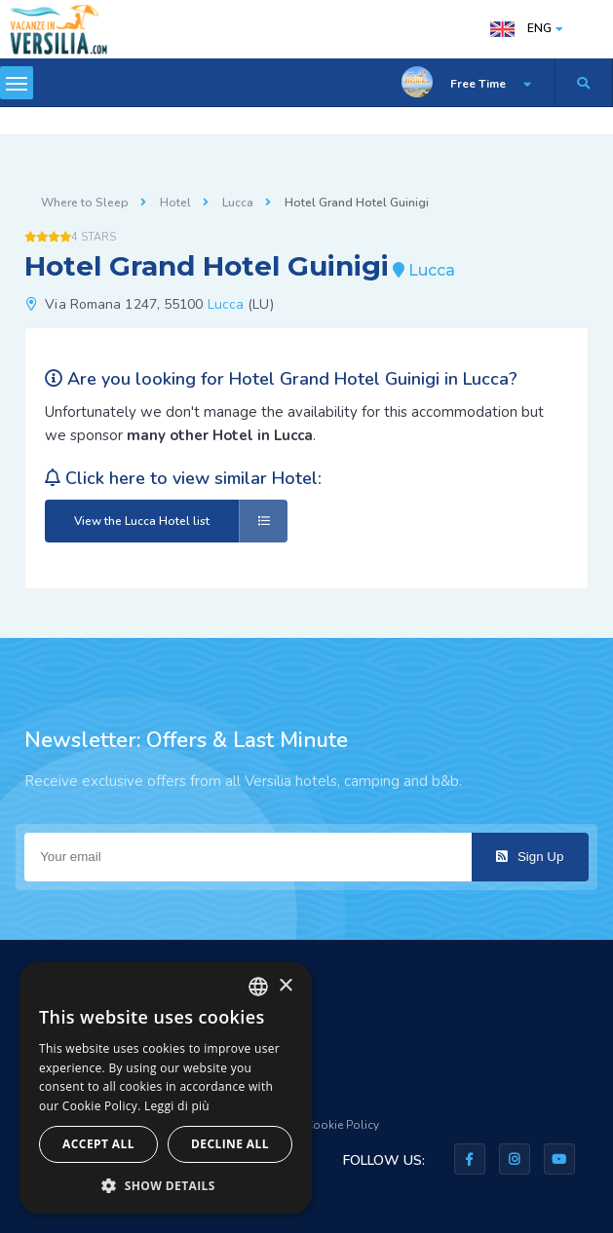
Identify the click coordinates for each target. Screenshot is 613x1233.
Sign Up (529, 856)
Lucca (237, 202)
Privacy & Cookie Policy (315, 1125)
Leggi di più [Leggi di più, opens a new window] (177, 1106)
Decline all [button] (230, 1144)
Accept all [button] (98, 1144)
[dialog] (165, 1088)
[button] (165, 1185)
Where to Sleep (85, 202)
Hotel (175, 202)
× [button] (285, 986)
